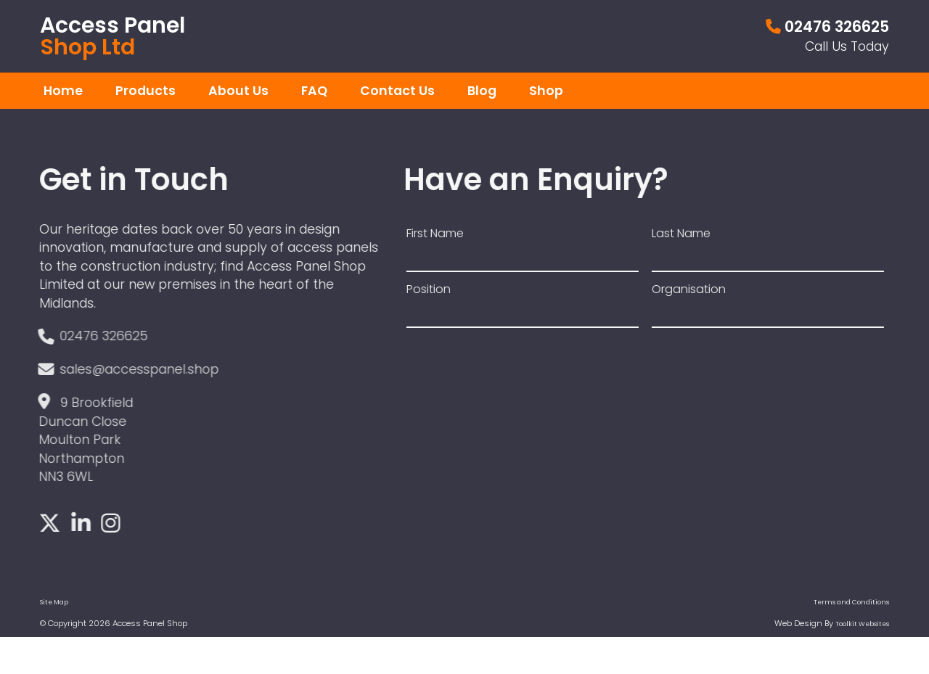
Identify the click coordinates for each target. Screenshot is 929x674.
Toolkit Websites (862, 624)
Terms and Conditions (851, 602)
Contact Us (397, 90)
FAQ (314, 90)
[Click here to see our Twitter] (46, 525)
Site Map (54, 602)
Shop (546, 90)
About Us (238, 90)
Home (63, 90)
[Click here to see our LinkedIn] (77, 525)
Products (145, 90)
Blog (481, 90)
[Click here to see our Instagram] (107, 525)
